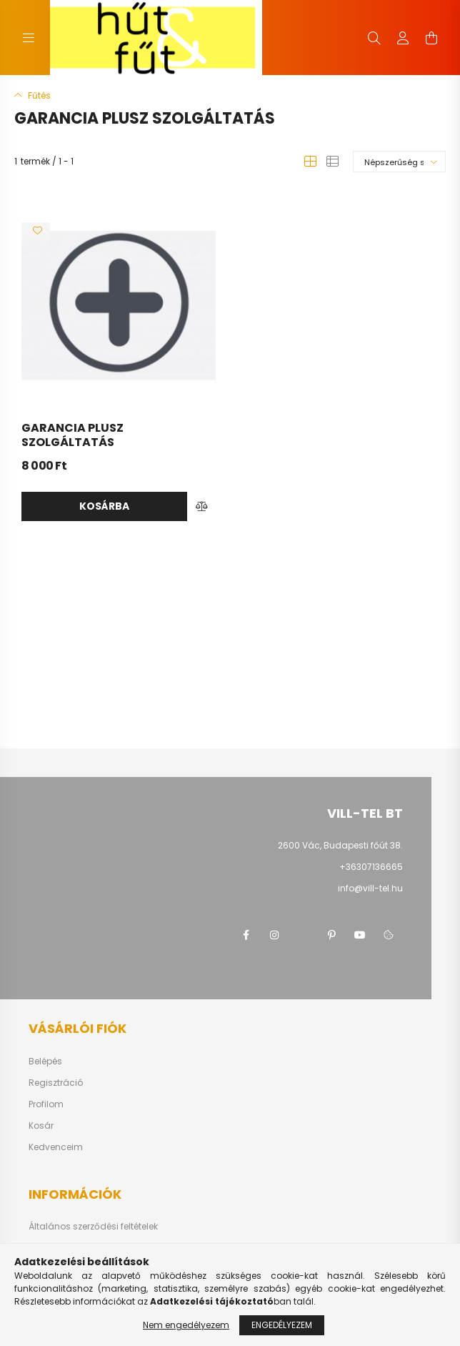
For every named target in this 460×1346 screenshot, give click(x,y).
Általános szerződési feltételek (93, 1227)
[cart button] (431, 38)
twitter (303, 935)
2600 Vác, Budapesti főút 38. (340, 845)
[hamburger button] (28, 38)
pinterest (331, 935)
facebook (245, 935)
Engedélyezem (281, 1325)
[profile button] (403, 38)
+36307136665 (371, 867)
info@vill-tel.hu (370, 888)
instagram (274, 935)
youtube (360, 935)
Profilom (46, 1104)
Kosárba (104, 506)
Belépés (45, 1061)
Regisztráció (56, 1083)
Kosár (41, 1126)
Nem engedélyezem (186, 1325)
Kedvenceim (56, 1147)
